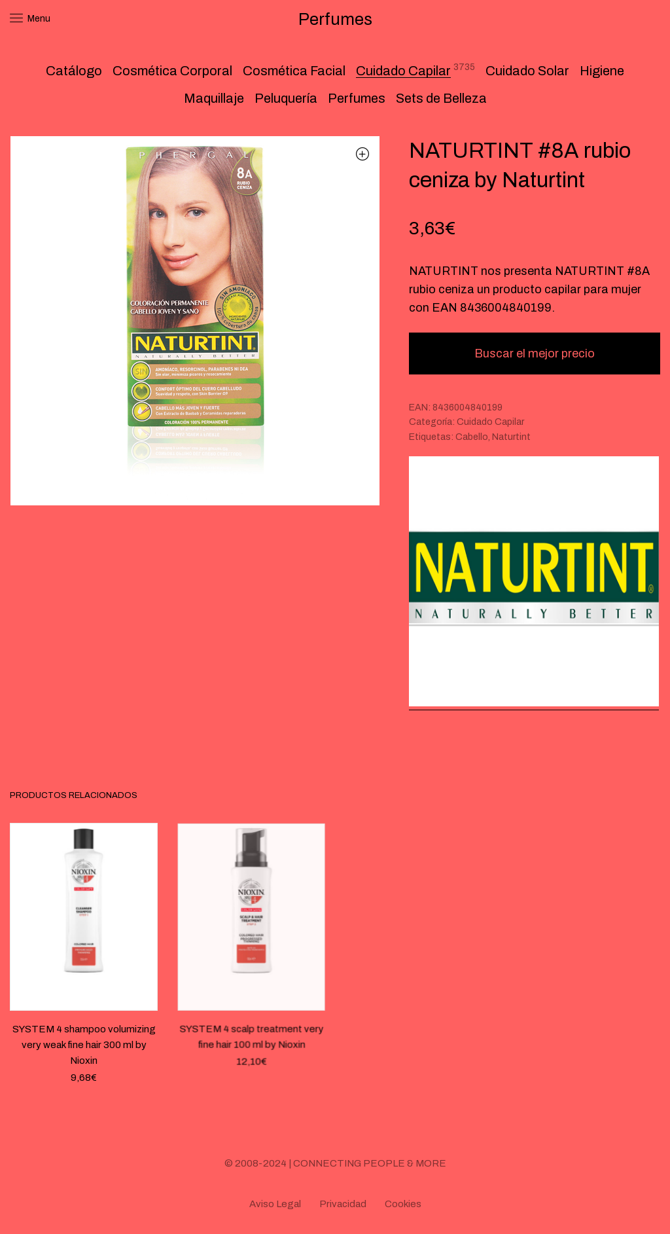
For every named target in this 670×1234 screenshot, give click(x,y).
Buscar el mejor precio (534, 353)
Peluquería (286, 98)
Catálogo (74, 71)
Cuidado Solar (527, 71)
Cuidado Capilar (403, 71)
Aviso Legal (275, 1204)
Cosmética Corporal (172, 71)
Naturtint (511, 437)
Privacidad (342, 1204)
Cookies (403, 1204)
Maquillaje (214, 98)
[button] (363, 153)
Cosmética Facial (294, 71)
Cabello (471, 437)
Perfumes (356, 98)
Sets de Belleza (441, 98)
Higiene (602, 71)
